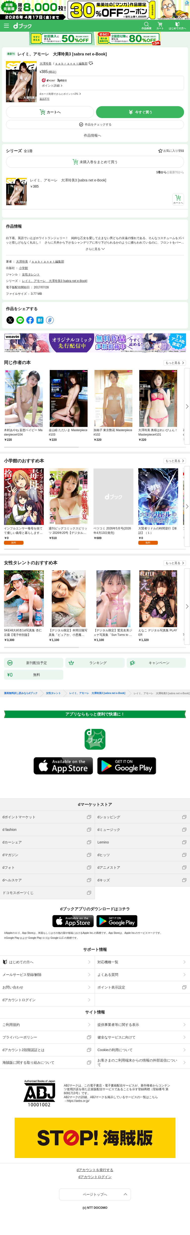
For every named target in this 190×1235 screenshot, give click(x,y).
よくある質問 (107, 975)
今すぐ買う (143, 112)
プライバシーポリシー (19, 1037)
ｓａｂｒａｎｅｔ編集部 (71, 63)
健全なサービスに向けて (116, 1037)
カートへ (54, 112)
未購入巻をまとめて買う (99, 162)
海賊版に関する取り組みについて (28, 1062)
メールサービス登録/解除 (22, 975)
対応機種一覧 (107, 962)
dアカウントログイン (19, 1000)
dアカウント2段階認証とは (23, 1050)
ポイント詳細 (51, 85)
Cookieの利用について (115, 1050)
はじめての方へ (17, 962)
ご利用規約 (11, 1025)
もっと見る (173, 363)
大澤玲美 (45, 63)
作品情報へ (92, 135)
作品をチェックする (98, 124)
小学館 (23, 268)
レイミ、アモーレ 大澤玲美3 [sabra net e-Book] (68, 180)
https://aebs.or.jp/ (78, 1101)
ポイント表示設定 (111, 987)
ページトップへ (95, 1194)
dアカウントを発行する (95, 1170)
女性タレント (31, 274)
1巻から (161, 172)
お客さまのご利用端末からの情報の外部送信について (137, 1062)
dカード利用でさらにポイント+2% (59, 94)
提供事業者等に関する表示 (118, 1025)
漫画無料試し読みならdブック (21, 693)
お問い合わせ (12, 987)
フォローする (91, 63)
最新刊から (176, 172)
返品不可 (44, 99)
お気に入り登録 (173, 150)
